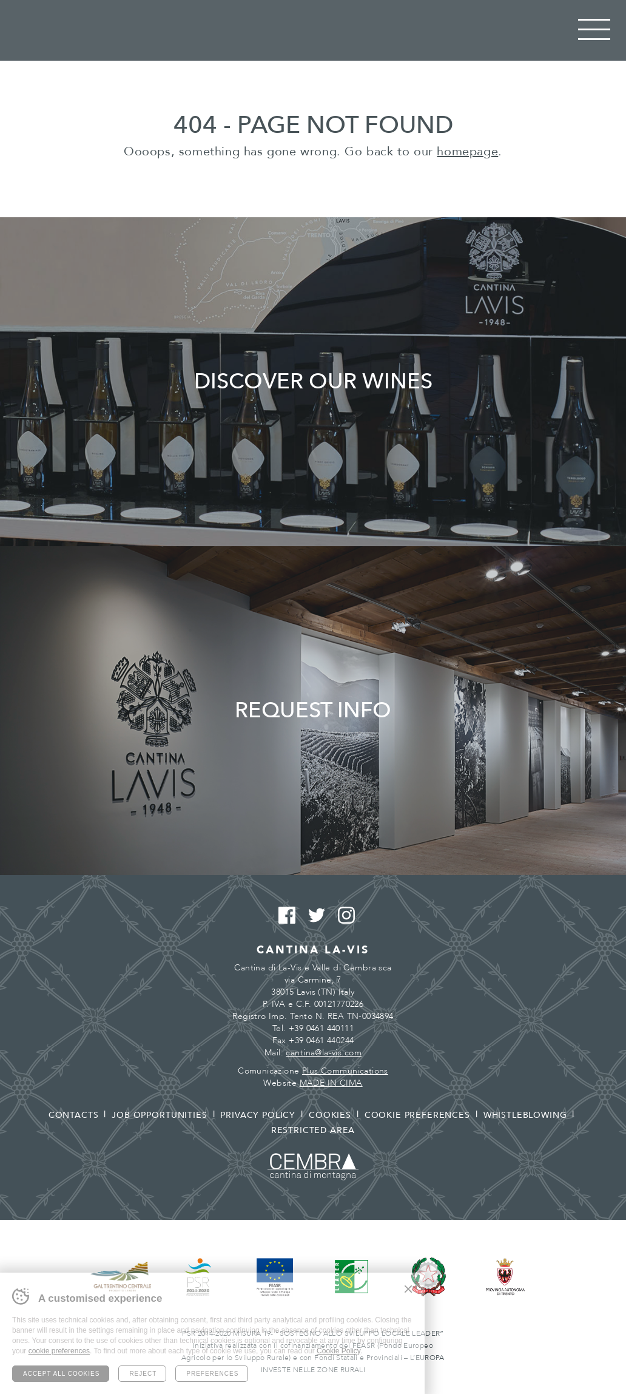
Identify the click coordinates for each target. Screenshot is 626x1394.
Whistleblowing (525, 1115)
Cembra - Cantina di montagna (313, 1166)
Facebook (283, 916)
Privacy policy (257, 1115)
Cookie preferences (417, 1115)
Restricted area (313, 1130)
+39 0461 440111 (321, 1028)
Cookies (330, 1115)
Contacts (74, 1115)
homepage (467, 151)
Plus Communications (345, 1071)
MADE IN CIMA (331, 1083)
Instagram (343, 916)
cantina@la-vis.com (324, 1052)
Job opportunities (159, 1115)
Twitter (313, 916)
